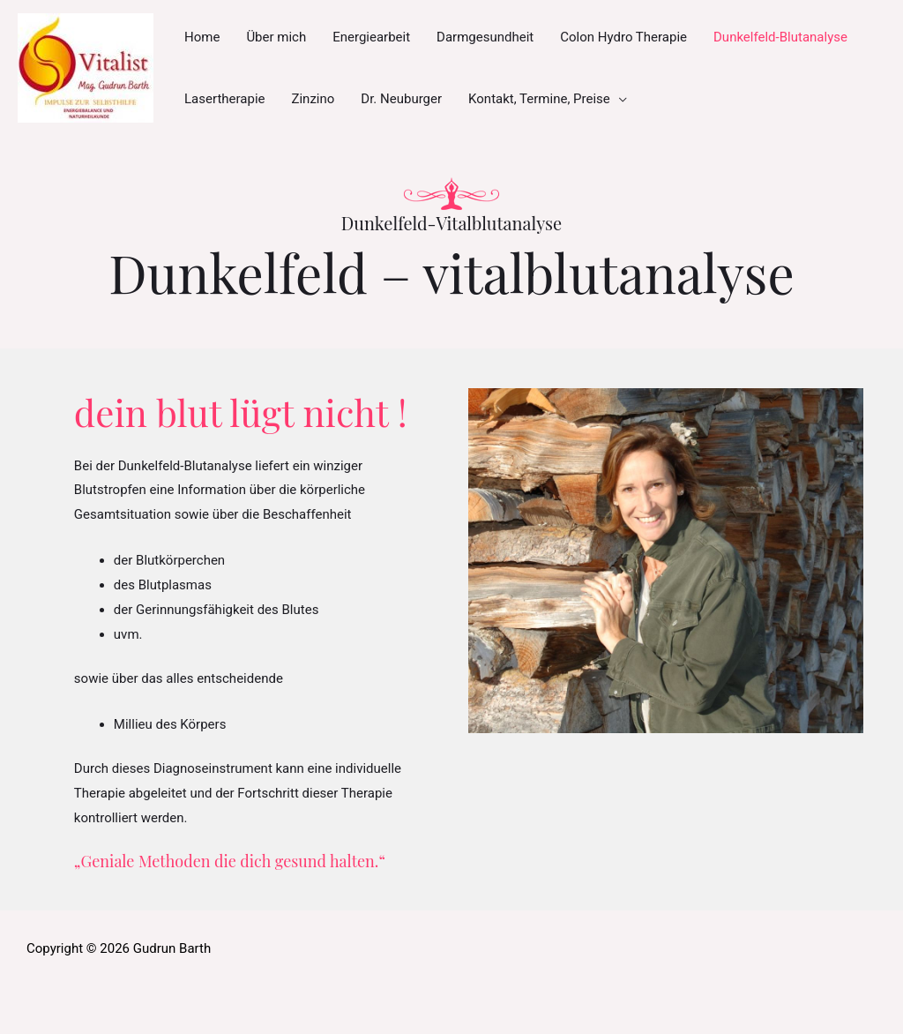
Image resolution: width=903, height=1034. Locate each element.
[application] (618, 99)
